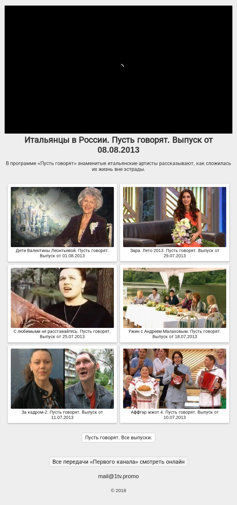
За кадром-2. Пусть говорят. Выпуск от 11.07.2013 (62, 412)
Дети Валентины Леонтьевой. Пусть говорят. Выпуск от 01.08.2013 (62, 250)
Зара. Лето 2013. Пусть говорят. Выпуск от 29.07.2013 (174, 250)
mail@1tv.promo (118, 476)
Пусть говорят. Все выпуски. (118, 437)
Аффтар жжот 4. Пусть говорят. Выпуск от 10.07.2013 (174, 412)
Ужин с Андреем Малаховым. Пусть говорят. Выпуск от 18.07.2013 (174, 331)
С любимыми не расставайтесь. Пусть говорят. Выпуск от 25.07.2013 (62, 331)
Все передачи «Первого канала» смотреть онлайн (118, 461)
